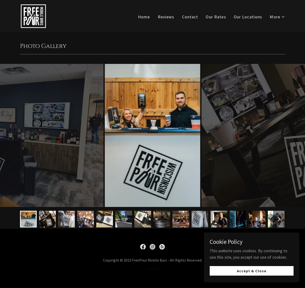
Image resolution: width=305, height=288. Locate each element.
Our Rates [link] (216, 17)
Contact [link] (190, 17)
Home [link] (144, 17)
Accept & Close (251, 270)
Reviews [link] (166, 17)
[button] (277, 17)
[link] (33, 15)
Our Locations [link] (248, 17)
